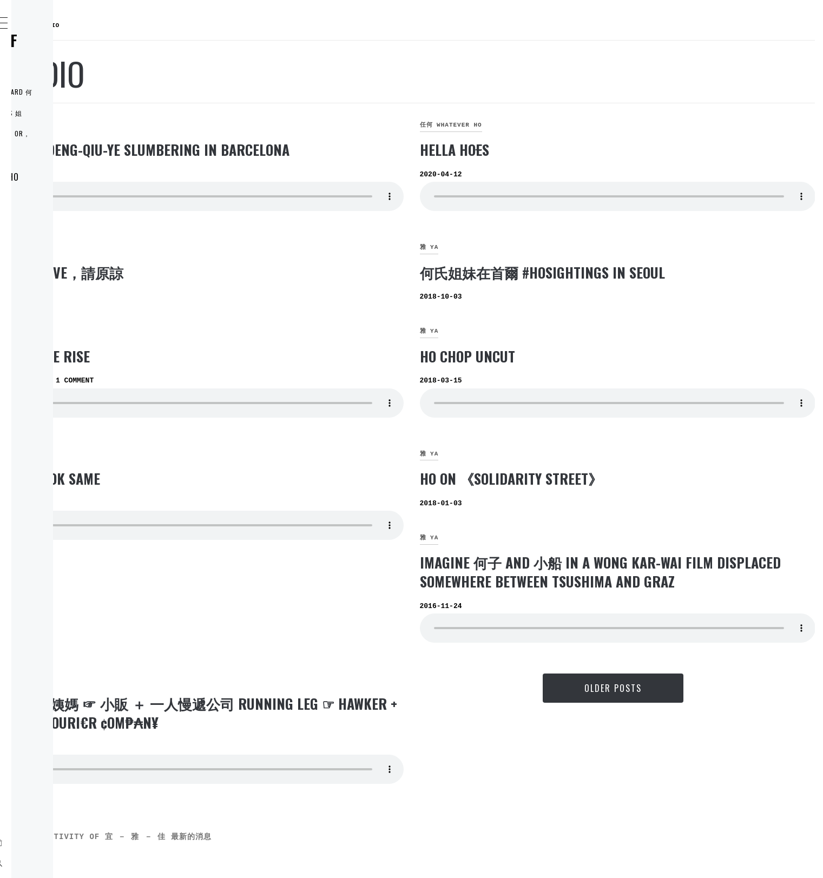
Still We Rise (211, 356)
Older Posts (653, 707)
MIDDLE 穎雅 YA (71, 224)
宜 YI (179, 331)
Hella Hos (535, 149)
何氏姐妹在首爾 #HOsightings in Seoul (623, 272)
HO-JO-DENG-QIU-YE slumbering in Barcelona (311, 149)
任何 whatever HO (532, 125)
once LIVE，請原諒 (228, 272)
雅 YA (179, 125)
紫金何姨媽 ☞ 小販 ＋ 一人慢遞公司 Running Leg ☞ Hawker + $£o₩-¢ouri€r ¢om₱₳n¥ (325, 732)
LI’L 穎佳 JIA (64, 248)
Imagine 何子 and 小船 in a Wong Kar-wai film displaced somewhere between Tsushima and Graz (647, 581)
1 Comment (237, 381)
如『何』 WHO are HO (84, 176)
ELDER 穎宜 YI (67, 200)
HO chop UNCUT (548, 356)
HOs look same (216, 478)
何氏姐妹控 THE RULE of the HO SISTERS (84, 48)
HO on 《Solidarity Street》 (592, 478)
